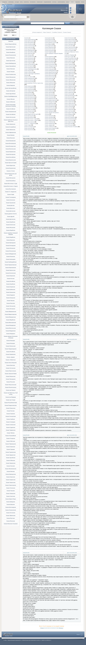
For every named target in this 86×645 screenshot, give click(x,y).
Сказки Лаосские (10, 303)
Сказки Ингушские (10, 227)
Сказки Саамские (10, 413)
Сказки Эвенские (10, 68)
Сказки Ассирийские (11, 126)
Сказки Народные (10, 333)
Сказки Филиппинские (10, 468)
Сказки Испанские (10, 248)
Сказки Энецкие (11, 71)
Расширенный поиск (77, 23)
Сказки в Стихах (11, 170)
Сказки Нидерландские (10, 348)
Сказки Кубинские (10, 289)
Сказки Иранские (10, 240)
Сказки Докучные (10, 208)
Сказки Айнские (11, 99)
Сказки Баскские (10, 137)
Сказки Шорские (11, 504)
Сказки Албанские (10, 101)
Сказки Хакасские (10, 476)
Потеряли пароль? (13, 18)
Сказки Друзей (10, 216)
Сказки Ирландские (10, 242)
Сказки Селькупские (11, 416)
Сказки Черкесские (10, 482)
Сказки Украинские (10, 463)
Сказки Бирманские (11, 151)
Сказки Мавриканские (10, 311)
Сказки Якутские (11, 518)
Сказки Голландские (11, 197)
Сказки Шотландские (10, 507)
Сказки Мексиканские (10, 322)
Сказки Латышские (10, 306)
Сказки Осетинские (10, 368)
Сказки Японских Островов (11, 523)
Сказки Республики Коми (10, 402)
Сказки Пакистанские (10, 370)
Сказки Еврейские (10, 222)
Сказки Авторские (10, 90)
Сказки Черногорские (10, 485)
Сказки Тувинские (10, 446)
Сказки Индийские (10, 237)
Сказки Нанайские (10, 52)
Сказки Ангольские (10, 117)
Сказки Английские (10, 114)
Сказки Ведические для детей (31, 114)
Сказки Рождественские (11, 405)
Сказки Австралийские (10, 88)
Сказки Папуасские (10, 376)
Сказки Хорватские (10, 479)
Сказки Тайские (11, 432)
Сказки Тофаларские (11, 443)
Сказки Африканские (10, 132)
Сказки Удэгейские (10, 457)
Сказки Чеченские (10, 488)
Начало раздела (37, 32)
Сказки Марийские (10, 319)
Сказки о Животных (11, 359)
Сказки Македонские (11, 317)
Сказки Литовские (10, 308)
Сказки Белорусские (11, 146)
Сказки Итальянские (11, 251)
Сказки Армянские (10, 124)
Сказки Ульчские (11, 465)
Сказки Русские (11, 410)
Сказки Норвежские (11, 354)
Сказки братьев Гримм (10, 162)
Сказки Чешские (11, 490)
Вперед (61, 628)
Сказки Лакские (11, 300)
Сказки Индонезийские (10, 44)
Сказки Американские (10, 111)
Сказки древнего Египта (11, 213)
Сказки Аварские (10, 85)
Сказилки (10, 41)
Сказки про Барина (10, 390)
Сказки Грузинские (10, 202)
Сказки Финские (11, 471)
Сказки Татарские (10, 438)
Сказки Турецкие (10, 449)
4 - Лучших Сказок (66, 32)
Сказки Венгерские (10, 177)
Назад (42, 628)
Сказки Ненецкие (10, 343)
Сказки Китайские (10, 281)
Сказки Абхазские (10, 82)
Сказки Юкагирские (10, 77)
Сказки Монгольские (11, 328)
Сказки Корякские (10, 286)
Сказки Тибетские (10, 441)
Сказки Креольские (10, 46)
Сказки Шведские (10, 501)
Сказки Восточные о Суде (10, 183)
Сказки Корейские (10, 284)
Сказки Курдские (10, 295)
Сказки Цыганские (10, 60)
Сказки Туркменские (11, 452)
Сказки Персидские (11, 379)
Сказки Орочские (10, 365)
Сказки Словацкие (10, 421)
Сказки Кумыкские (10, 292)
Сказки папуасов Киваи (10, 373)
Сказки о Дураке (11, 357)
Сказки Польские (10, 381)
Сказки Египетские (10, 224)
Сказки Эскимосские (11, 74)
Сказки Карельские (10, 270)
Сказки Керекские (10, 275)
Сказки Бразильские (11, 159)
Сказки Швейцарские (10, 63)
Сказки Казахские (10, 256)
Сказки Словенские (10, 424)
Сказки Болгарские (10, 154)
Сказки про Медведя (11, 397)
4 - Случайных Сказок (55, 32)
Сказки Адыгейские (11, 93)
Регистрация (6, 18)
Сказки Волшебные (10, 180)
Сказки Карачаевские (10, 267)
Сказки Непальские (11, 346)
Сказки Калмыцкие (10, 259)
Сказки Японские (10, 521)
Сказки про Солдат (10, 399)
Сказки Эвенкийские (11, 66)
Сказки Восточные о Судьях (11, 186)
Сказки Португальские (10, 384)
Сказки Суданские (10, 427)
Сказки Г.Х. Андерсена (10, 191)
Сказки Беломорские (10, 143)
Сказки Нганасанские (10, 55)
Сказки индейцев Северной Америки (54, 53)
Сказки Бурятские (10, 165)
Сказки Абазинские (10, 79)
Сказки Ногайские (10, 351)
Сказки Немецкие (10, 340)
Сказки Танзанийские (10, 435)
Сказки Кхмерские (10, 297)
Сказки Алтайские (10, 108)
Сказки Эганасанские (10, 510)
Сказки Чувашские (10, 493)
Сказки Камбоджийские (10, 262)
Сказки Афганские (10, 129)
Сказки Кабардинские (10, 253)
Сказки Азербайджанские (10, 96)
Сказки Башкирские (11, 140)
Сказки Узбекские (10, 460)
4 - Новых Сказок (46, 32)
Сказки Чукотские (10, 496)
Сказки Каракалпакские (10, 264)
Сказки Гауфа (10, 194)
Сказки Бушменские (11, 168)
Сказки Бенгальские (11, 148)
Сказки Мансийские (11, 49)
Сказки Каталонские (11, 273)
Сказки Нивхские (10, 57)
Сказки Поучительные (10, 387)
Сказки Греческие (10, 199)
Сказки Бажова (10, 135)
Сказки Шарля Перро (10, 498)
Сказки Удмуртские (10, 454)
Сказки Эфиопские (10, 515)
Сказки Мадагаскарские (11, 314)
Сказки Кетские (10, 278)
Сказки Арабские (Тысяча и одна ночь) (33, 83)
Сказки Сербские (10, 419)
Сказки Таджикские (10, 430)
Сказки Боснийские (11, 157)
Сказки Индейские (10, 230)
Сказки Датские (11, 205)
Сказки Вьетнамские (11, 189)
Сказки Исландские (11, 245)
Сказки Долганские (10, 211)
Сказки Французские (11, 474)
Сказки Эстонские (10, 512)
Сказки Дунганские (10, 219)
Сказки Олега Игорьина (10, 362)
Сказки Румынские (10, 408)
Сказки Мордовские (11, 330)
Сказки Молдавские (11, 325)
